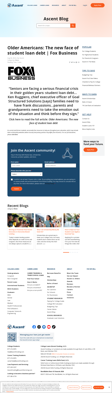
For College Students (89, 51)
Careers (70, 289)
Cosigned (10, 276)
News (17, 60)
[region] (56, 387)
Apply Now (97, 5)
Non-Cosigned (12, 279)
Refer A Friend (87, 102)
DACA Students (12, 289)
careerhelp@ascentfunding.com (17, 361)
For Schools (51, 292)
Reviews (70, 284)
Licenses (72, 354)
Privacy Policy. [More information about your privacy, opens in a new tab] (10, 391)
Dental (9, 298)
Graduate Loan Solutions (55, 318)
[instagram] (39, 327)
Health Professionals (14, 306)
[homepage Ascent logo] (15, 5)
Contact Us (85, 119)
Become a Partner (73, 287)
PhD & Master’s (12, 309)
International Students (15, 285)
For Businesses (52, 295)
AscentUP (51, 287)
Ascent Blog (51, 312)
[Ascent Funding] (16, 327)
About (64, 5)
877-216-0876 (11, 349)
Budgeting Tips (87, 75)
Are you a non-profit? (34, 290)
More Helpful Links (88, 129)
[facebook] (34, 327)
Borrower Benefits (54, 273)
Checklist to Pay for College (91, 82)
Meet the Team (72, 273)
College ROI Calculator (55, 304)
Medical (10, 303)
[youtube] (49, 327)
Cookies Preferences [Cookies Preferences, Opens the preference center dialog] (73, 387)
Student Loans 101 (88, 126)
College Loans (32, 5)
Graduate (10, 292)
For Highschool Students (90, 55)
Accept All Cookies (98, 387)
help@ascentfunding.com (15, 352)
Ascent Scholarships (88, 98)
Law (8, 300)
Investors (70, 298)
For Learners (51, 290)
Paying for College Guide (55, 301)
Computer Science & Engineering (14, 312)
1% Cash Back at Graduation (91, 105)
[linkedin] (44, 327)
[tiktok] (53, 327)
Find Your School (33, 279)
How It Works (32, 282)
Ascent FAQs (86, 122)
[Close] (109, 387)
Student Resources (55, 298)
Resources (55, 5)
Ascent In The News (88, 62)
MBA (9, 295)
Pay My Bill (72, 5)
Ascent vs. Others (73, 279)
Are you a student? (33, 285)
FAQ (48, 277)
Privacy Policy (49, 184)
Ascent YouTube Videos (90, 78)
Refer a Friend (52, 283)
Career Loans (44, 5)
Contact (70, 295)
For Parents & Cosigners (90, 58)
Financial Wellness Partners (91, 85)
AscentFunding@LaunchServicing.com (19, 370)
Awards (69, 281)
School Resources (54, 315)
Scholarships (51, 280)
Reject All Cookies (86, 387)
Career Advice (52, 309)
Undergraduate (13, 273)
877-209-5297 (11, 367)
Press (69, 292)
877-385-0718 (11, 376)
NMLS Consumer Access (59, 354)
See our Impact (72, 276)
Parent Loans (12, 282)
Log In (85, 5)
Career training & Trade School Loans (35, 274)
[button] (70, 62)
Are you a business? (34, 288)
